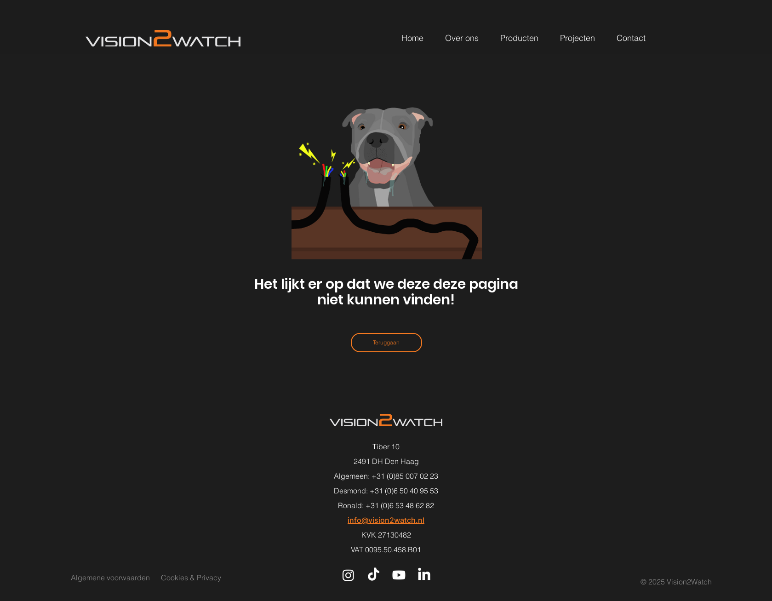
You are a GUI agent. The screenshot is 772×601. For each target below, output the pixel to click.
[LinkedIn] (424, 575)
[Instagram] (348, 575)
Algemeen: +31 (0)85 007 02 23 (386, 476)
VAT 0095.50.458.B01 (386, 549)
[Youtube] (398, 575)
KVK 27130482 (386, 534)
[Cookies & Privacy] (202, 577)
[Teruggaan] (386, 342)
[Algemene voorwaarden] (110, 577)
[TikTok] (373, 575)
